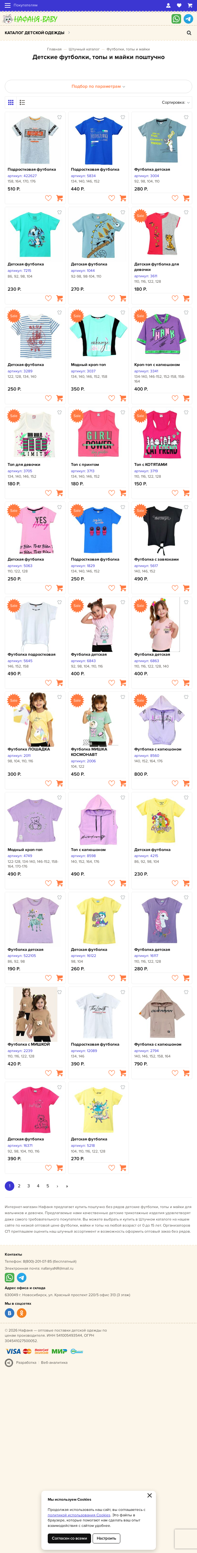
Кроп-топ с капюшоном (157, 364)
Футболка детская (152, 169)
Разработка (26, 1362)
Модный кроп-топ (88, 364)
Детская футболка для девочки (156, 267)
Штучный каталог (84, 49)
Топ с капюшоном (88, 849)
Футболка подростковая (31, 654)
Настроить (106, 1538)
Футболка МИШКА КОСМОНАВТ (89, 752)
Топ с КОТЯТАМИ (150, 464)
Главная (54, 49)
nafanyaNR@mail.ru (57, 1268)
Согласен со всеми (69, 1538)
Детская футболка (26, 264)
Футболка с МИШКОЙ (29, 1044)
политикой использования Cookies (79, 1515)
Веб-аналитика (54, 1362)
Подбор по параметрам (98, 86)
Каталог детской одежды (34, 32)
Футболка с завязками (156, 559)
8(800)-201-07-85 (37, 1261)
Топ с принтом (85, 464)
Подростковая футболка (32, 169)
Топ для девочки (24, 464)
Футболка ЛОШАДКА (29, 749)
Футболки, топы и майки (128, 49)
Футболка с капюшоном (157, 749)
